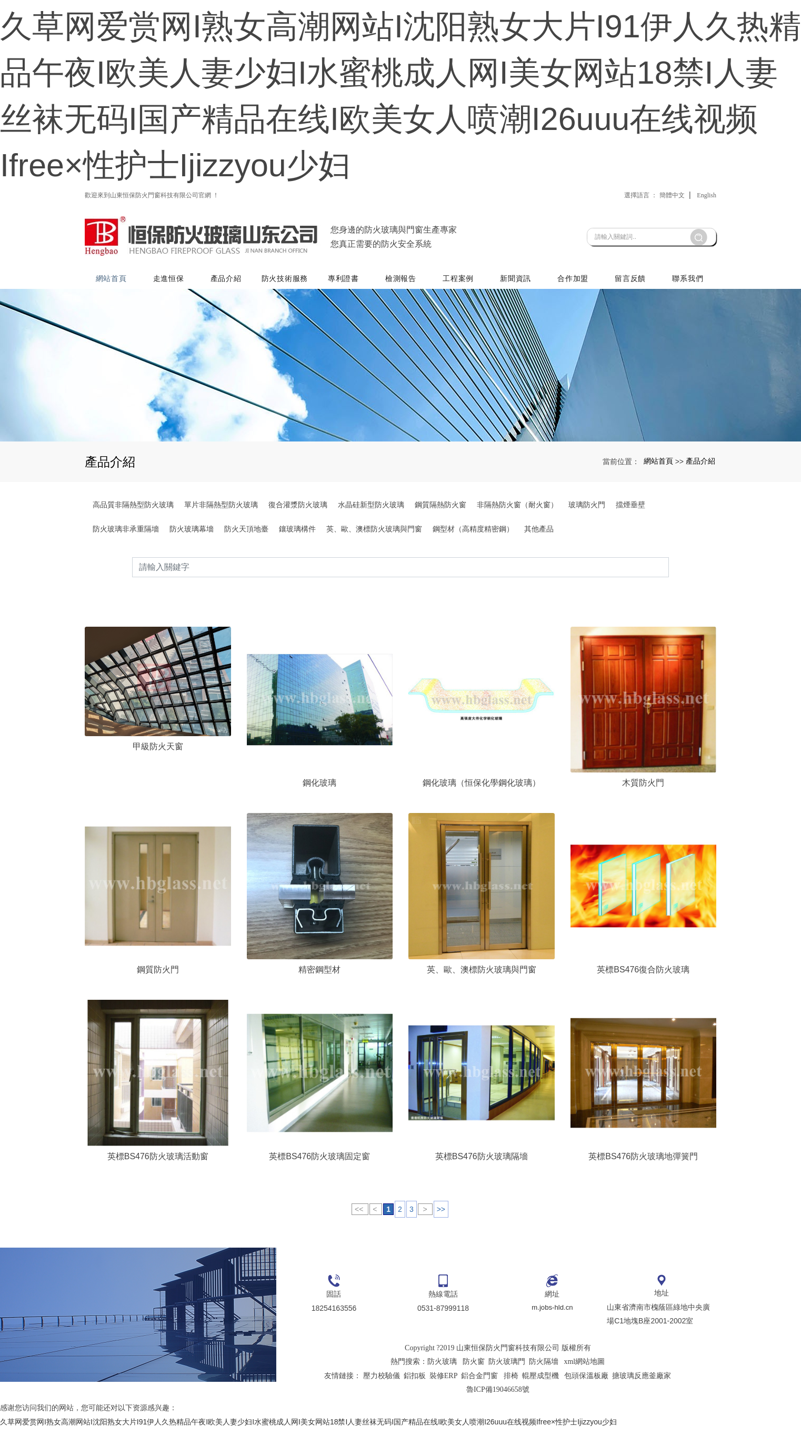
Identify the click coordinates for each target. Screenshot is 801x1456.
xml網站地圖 (584, 1389)
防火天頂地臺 (246, 575)
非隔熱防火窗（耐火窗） (517, 551)
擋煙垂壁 (630, 551)
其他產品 (539, 575)
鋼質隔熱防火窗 (440, 551)
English (706, 241)
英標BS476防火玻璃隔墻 (481, 1183)
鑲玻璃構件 (297, 575)
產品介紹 (227, 319)
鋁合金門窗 (479, 1403)
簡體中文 (672, 241)
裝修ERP (443, 1403)
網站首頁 (113, 319)
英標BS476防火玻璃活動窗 (157, 1183)
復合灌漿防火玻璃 (297, 551)
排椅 (511, 1403)
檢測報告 (401, 319)
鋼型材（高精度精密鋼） (473, 575)
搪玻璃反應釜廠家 (641, 1403)
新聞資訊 (516, 319)
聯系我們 (687, 319)
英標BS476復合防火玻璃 (643, 996)
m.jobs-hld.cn (552, 1335)
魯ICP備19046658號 (497, 1417)
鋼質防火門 (158, 996)
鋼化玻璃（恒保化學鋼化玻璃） (481, 809)
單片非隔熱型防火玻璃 (221, 551)
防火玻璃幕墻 (191, 575)
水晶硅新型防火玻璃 (371, 551)
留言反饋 (630, 319)
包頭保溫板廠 (586, 1403)
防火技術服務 (286, 319)
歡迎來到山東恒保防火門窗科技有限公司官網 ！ (152, 241)
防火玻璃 (442, 1389)
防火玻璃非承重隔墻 (126, 575)
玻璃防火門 (586, 551)
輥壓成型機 (540, 1403)
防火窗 (474, 1389)
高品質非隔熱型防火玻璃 (133, 551)
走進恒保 (170, 319)
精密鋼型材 (319, 996)
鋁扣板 (415, 1403)
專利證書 (345, 319)
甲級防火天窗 (158, 772)
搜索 (668, 613)
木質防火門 (643, 809)
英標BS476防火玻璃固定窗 (319, 1183)
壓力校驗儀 (381, 1403)
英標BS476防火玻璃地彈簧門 (643, 1183)
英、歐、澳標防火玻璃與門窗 (374, 575)
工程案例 (459, 319)
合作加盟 (573, 319)
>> (441, 1236)
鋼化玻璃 (319, 809)
